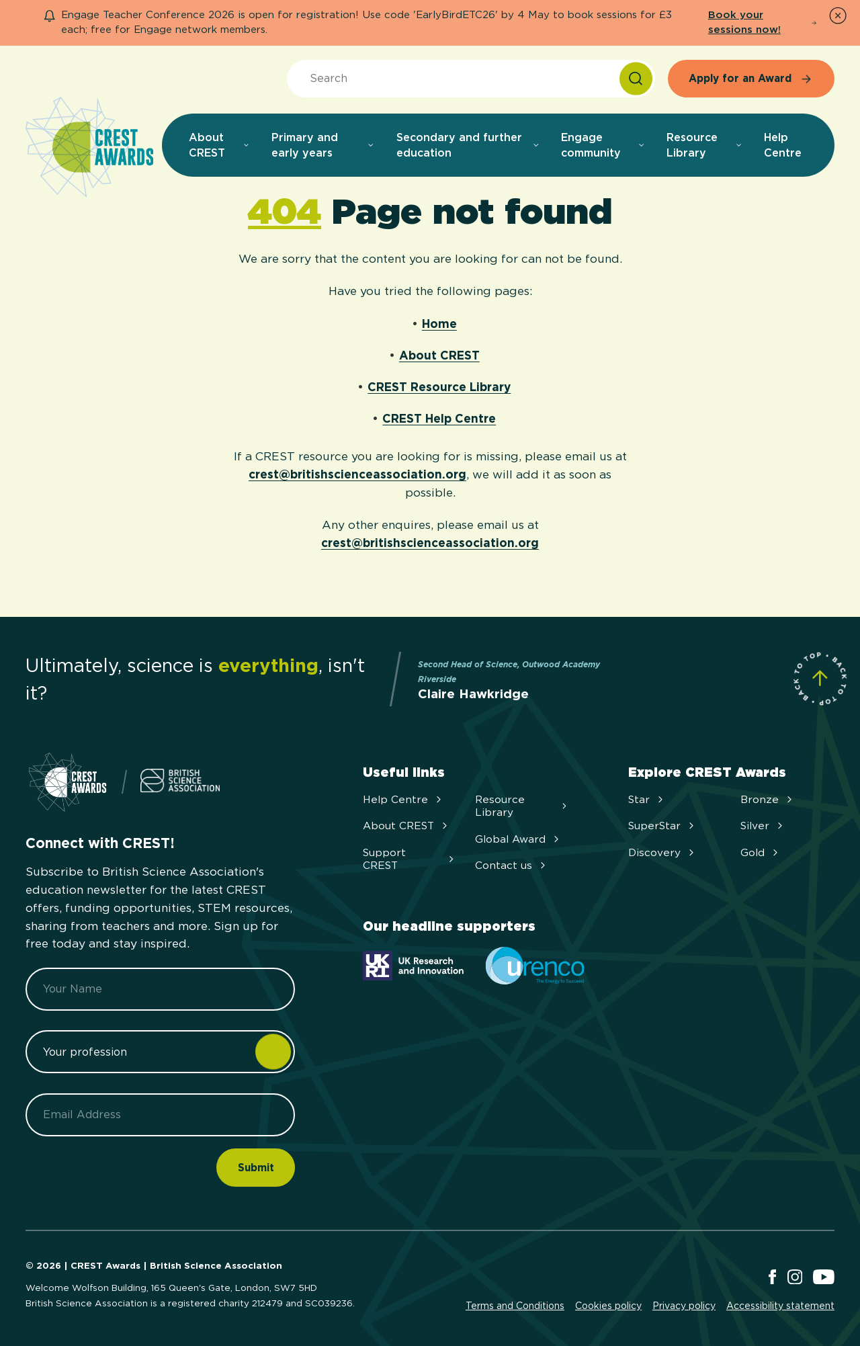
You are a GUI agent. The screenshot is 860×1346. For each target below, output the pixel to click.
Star (647, 799)
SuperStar (662, 825)
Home (439, 324)
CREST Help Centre (439, 418)
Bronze (767, 799)
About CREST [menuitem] (219, 145)
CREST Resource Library (439, 387)
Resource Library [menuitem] (704, 145)
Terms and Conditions (515, 1305)
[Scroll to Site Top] (820, 678)
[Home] (89, 148)
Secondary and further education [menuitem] (468, 145)
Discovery (662, 852)
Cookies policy (608, 1305)
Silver (762, 825)
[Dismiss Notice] (837, 15)
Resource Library (522, 805)
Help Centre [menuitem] (783, 145)
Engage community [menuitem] (603, 145)
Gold (760, 852)
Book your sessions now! (762, 22)
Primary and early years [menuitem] (323, 145)
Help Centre (403, 799)
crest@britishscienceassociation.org (357, 474)
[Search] (635, 78)
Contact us (511, 865)
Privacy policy (684, 1305)
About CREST (439, 355)
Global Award (518, 839)
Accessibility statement (780, 1305)
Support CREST (410, 859)
